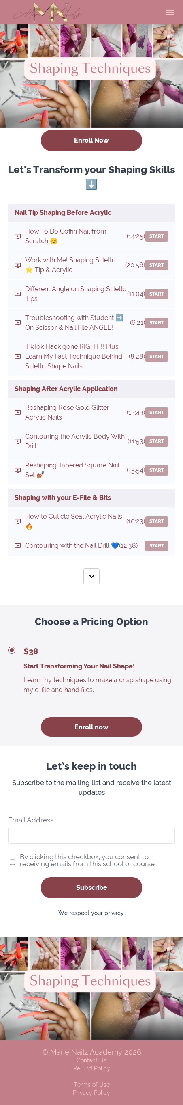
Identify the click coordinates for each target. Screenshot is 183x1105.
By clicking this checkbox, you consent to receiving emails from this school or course (87, 860)
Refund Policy (91, 1068)
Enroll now (91, 727)
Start (156, 236)
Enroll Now (91, 140)
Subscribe (91, 887)
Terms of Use (92, 1084)
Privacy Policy (91, 1093)
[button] (170, 12)
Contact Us (91, 1060)
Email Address (30, 820)
